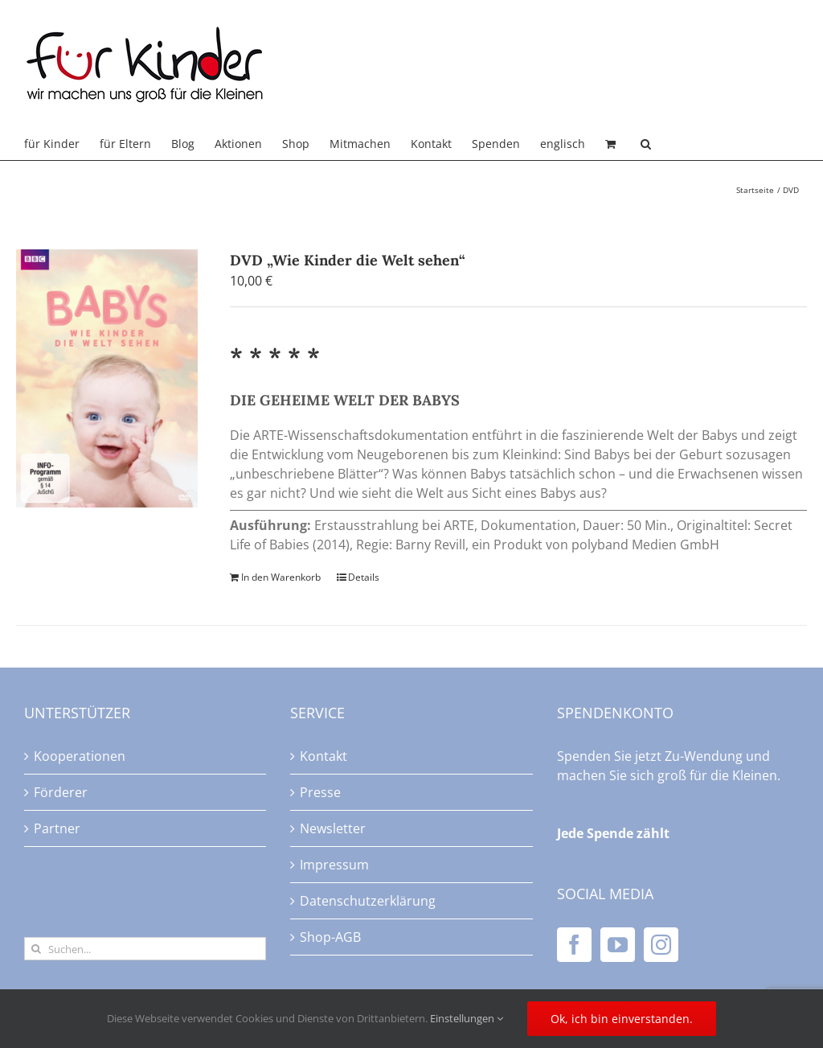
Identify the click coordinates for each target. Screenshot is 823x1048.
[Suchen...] (145, 948)
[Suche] (35, 948)
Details (363, 577)
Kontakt (323, 756)
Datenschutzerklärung (368, 901)
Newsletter (333, 828)
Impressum (334, 864)
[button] (646, 144)
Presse (320, 792)
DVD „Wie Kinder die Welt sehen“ (347, 260)
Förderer (61, 792)
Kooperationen (79, 756)
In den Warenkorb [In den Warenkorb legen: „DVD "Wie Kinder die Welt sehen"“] (281, 577)
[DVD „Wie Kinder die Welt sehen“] (107, 378)
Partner (57, 828)
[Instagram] (661, 944)
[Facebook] (574, 944)
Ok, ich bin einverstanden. (622, 1018)
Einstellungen (466, 1018)
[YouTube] (617, 944)
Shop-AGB (330, 937)
